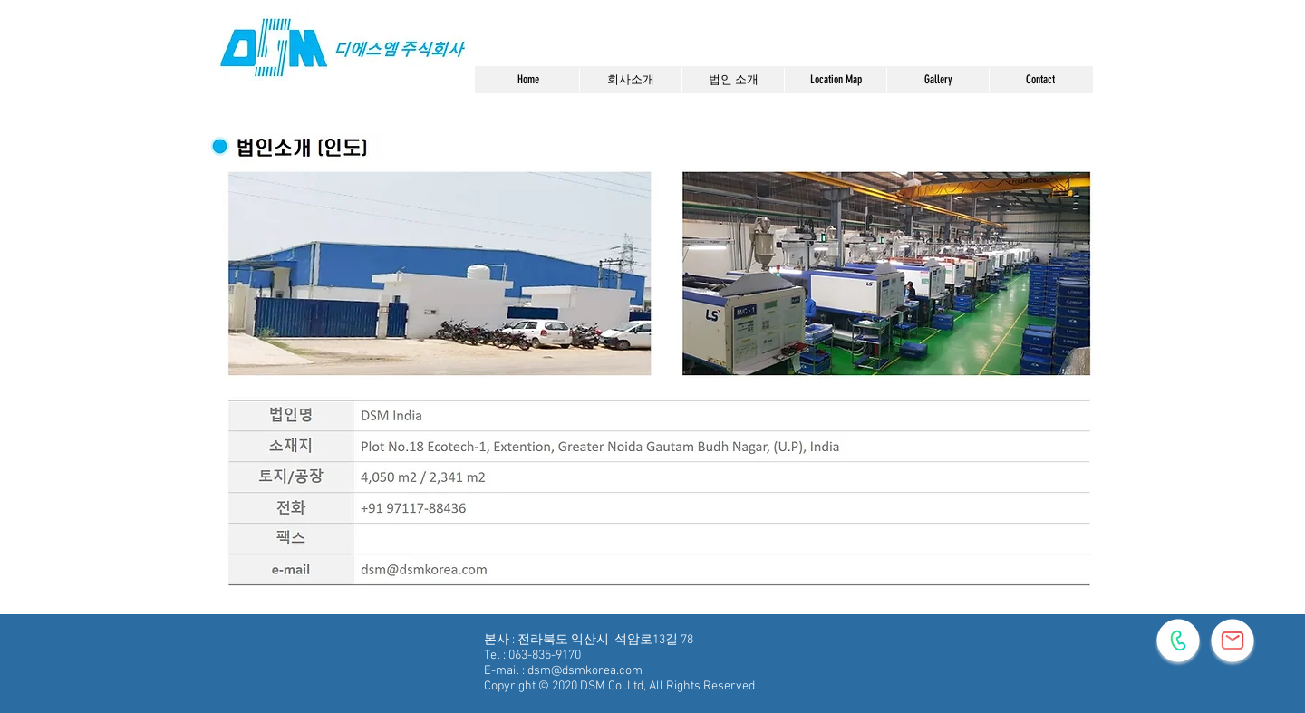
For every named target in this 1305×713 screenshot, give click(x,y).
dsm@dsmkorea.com (585, 671)
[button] (630, 80)
